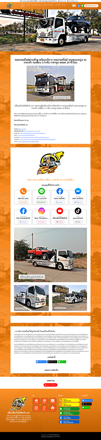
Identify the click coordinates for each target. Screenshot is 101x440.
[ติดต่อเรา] (44, 407)
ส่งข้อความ (78, 196)
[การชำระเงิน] (52, 400)
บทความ (28, 5)
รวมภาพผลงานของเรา (36, 5)
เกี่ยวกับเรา (64, 5)
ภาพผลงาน (44, 402)
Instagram (41, 216)
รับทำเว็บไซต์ (57, 436)
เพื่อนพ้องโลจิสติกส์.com (19, 412)
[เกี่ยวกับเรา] (36, 407)
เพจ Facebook (60, 196)
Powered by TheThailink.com (47, 436)
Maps (52, 410)
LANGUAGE (74, 4)
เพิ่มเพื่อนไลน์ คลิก (42, 196)
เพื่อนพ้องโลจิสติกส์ (60, 218)
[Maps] (52, 407)
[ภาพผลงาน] (44, 400)
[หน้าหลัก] (36, 400)
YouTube (60, 216)
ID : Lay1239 (41, 198)
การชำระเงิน (57, 5)
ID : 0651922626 (68, 413)
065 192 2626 (67, 405)
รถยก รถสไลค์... (60, 198)
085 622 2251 (22, 129)
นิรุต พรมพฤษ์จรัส (23, 218)
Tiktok (78, 216)
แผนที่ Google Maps (48, 5)
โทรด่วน (23, 196)
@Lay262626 (78, 218)
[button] (1, 30)
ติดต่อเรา (23, 6)
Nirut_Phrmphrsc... (42, 218)
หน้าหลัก (23, 5)
